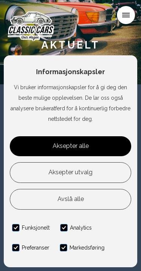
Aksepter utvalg (70, 172)
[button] (126, 15)
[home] (33, 16)
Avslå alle (71, 198)
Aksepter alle (71, 145)
